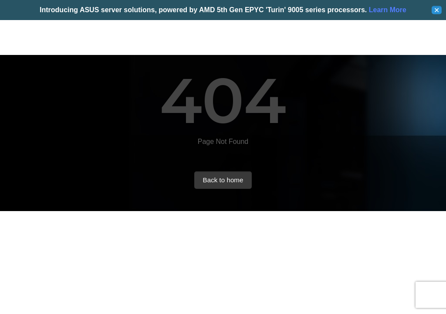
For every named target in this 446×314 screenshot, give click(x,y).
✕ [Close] (436, 10)
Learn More (386, 10)
